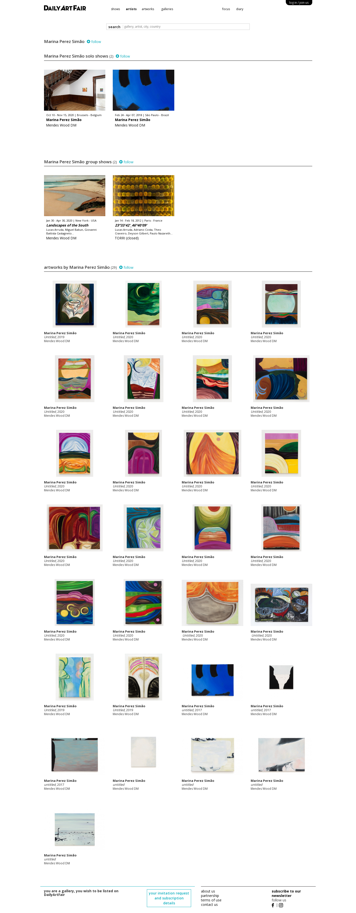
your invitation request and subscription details (169, 898)
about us (208, 891)
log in (299, 2)
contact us (209, 904)
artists (131, 9)
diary (239, 9)
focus (226, 9)
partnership (210, 895)
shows (115, 9)
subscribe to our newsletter (286, 893)
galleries (167, 9)
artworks (148, 9)
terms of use (211, 900)
